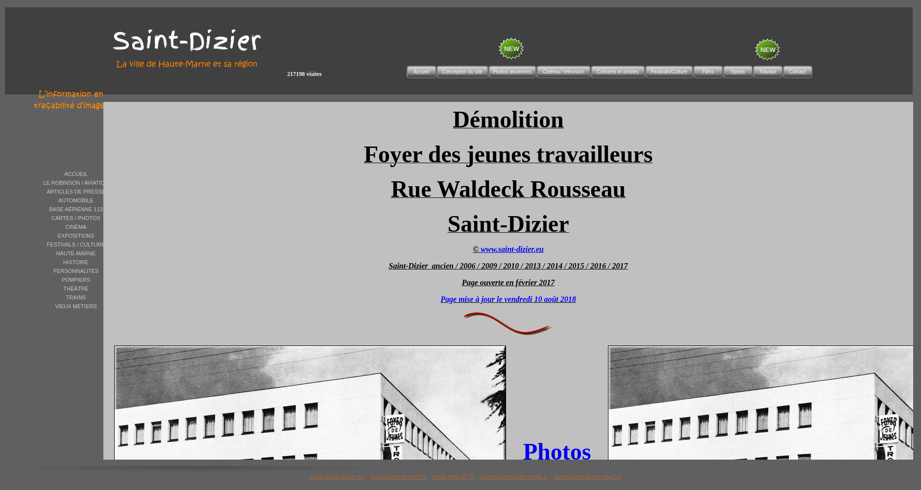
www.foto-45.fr (453, 476)
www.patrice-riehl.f (397, 476)
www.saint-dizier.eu (337, 476)
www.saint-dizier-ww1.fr (514, 476)
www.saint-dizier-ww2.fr (588, 476)
